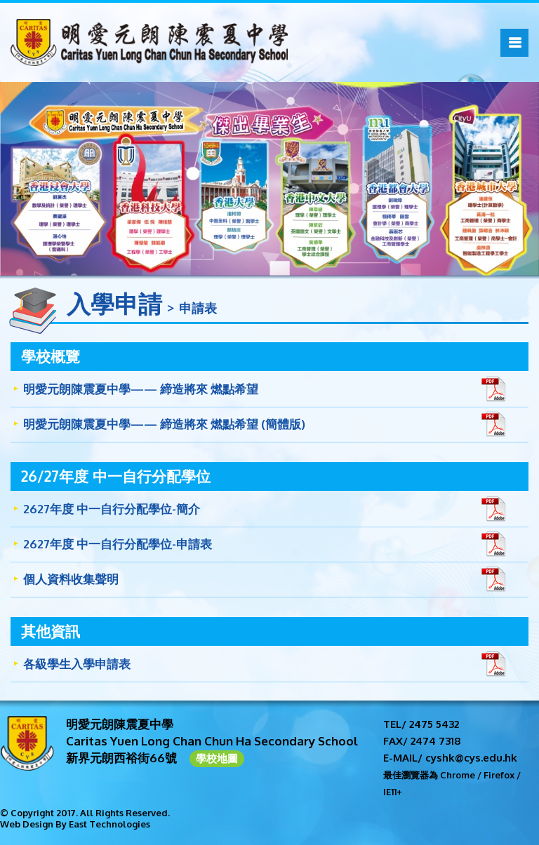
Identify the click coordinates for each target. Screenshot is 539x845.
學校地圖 (217, 758)
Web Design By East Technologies (75, 824)
